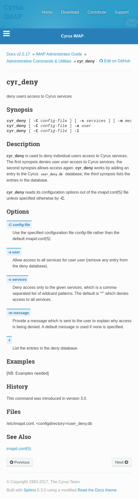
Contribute (96, 12)
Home (47, 12)
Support (122, 12)
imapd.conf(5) (19, 449)
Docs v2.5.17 (18, 54)
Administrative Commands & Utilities (39, 61)
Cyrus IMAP (72, 36)
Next (121, 462)
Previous (20, 462)
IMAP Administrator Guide (59, 54)
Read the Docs (91, 490)
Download (70, 12)
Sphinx (30, 490)
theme (110, 490)
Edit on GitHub (116, 61)
